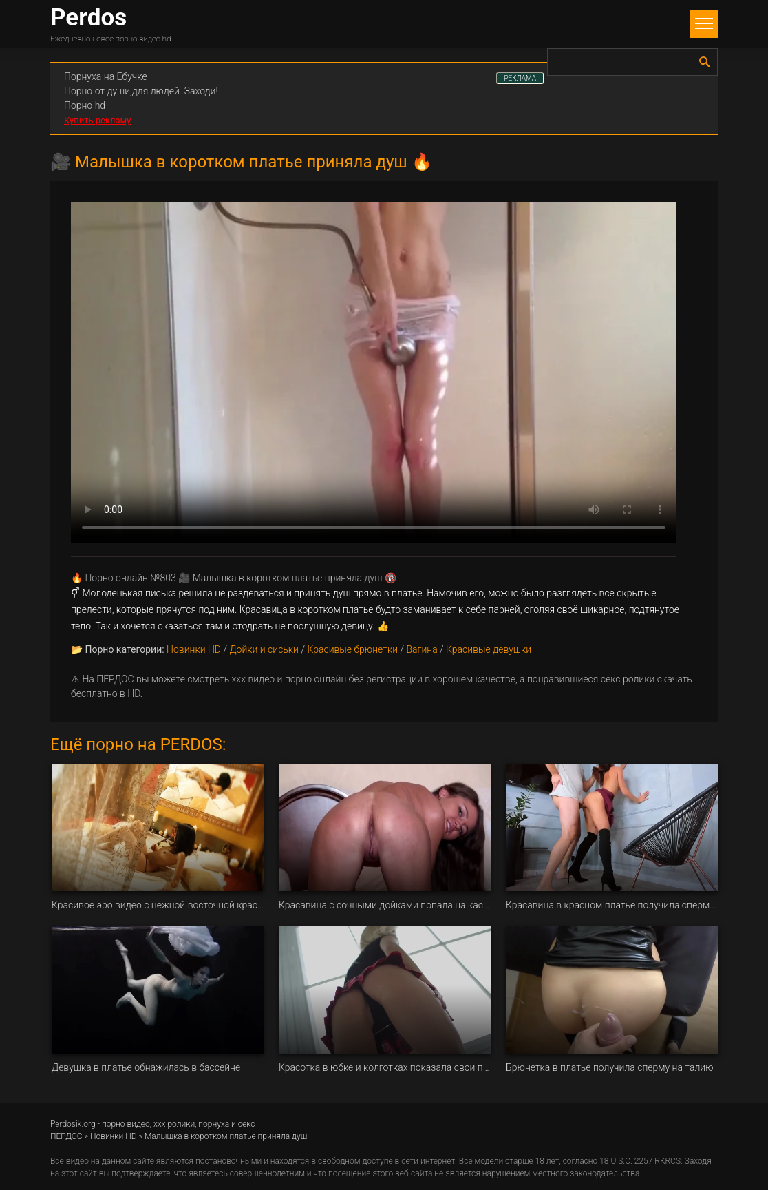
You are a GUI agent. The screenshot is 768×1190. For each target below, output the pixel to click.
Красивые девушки (488, 649)
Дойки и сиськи (264, 649)
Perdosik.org (73, 1124)
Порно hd (84, 105)
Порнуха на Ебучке (105, 76)
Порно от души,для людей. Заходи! (141, 90)
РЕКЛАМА (520, 78)
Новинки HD (194, 649)
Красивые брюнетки (352, 649)
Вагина (421, 649)
